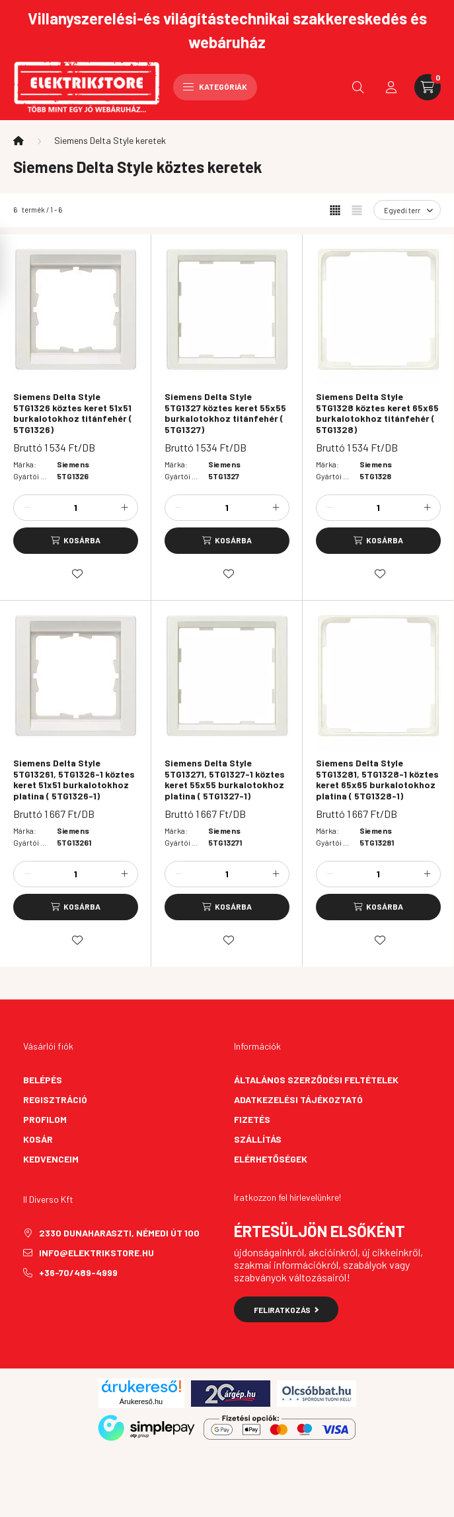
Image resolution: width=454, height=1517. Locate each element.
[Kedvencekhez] (77, 573)
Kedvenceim (51, 1158)
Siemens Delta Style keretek (110, 140)
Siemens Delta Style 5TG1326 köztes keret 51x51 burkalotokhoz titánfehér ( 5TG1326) (72, 413)
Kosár (38, 1139)
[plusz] (124, 508)
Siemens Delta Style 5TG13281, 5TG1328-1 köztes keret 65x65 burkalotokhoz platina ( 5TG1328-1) (377, 779)
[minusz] (27, 508)
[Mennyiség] (76, 507)
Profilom (45, 1119)
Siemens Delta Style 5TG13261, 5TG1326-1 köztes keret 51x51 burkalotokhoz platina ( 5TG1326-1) (74, 779)
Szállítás (258, 1139)
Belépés (42, 1079)
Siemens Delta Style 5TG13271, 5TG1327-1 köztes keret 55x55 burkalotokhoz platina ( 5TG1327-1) (225, 779)
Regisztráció (55, 1099)
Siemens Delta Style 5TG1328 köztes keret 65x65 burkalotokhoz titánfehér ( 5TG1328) (377, 413)
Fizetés (252, 1119)
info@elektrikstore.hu (96, 1252)
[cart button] (427, 87)
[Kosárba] (75, 540)
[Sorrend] (407, 210)
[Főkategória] (18, 140)
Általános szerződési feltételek (316, 1079)
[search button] (358, 87)
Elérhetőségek (270, 1158)
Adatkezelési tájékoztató (298, 1099)
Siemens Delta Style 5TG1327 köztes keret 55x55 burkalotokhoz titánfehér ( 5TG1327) (225, 413)
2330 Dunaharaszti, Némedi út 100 (119, 1232)
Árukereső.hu (141, 1401)
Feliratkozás (286, 1309)
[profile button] (391, 87)
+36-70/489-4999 (78, 1272)
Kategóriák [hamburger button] (215, 86)
